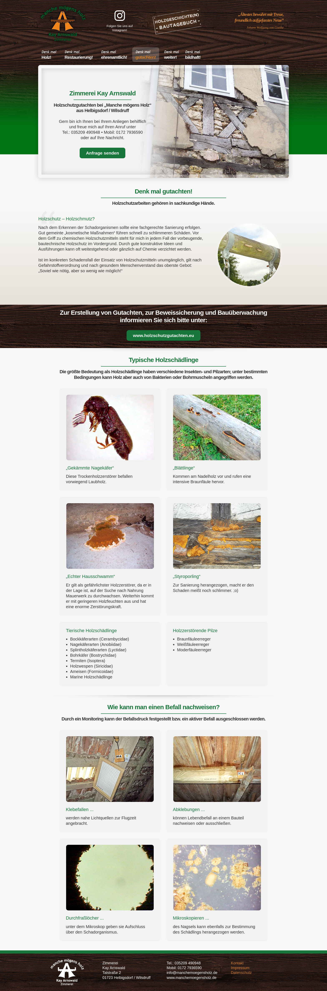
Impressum (240, 968)
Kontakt (237, 963)
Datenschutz (241, 973)
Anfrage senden (102, 153)
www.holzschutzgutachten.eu (163, 335)
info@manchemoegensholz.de (192, 973)
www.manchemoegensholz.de (191, 978)
